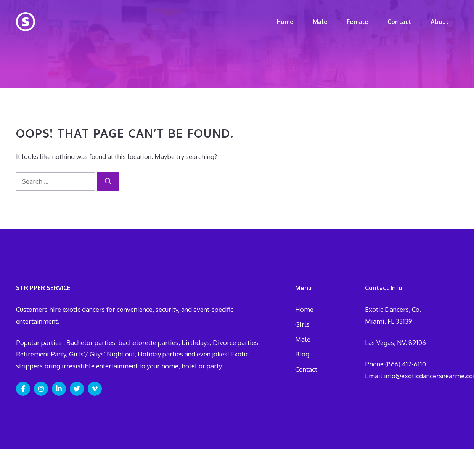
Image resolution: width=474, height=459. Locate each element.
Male (320, 22)
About (440, 22)
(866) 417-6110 (405, 364)
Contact (399, 22)
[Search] (108, 181)
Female (357, 22)
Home (285, 22)
